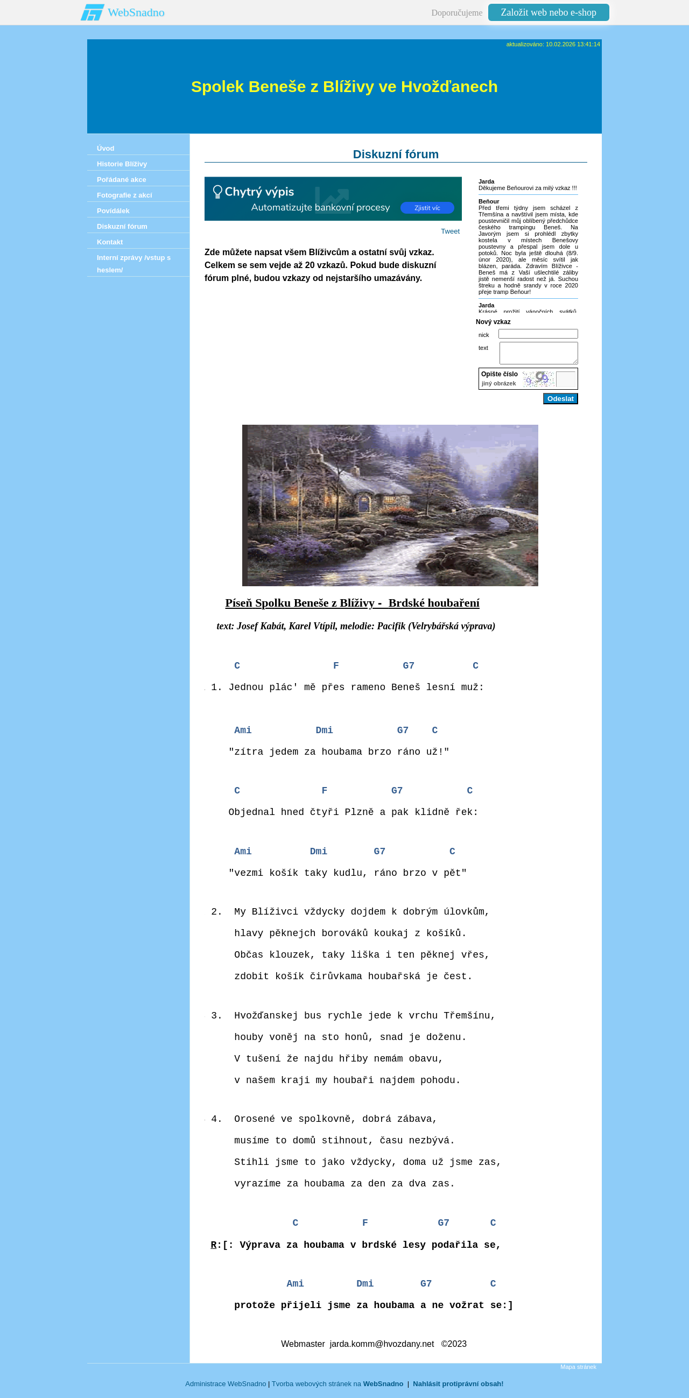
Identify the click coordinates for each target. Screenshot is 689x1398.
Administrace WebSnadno (225, 1389)
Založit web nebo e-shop (548, 12)
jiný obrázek (499, 388)
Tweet (450, 231)
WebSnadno (136, 12)
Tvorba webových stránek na (338, 1389)
